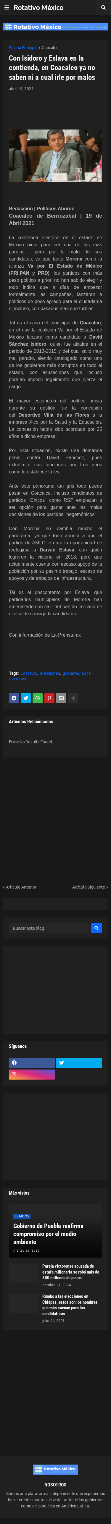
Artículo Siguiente (88, 887)
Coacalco (50, 48)
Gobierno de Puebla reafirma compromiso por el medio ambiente (48, 1234)
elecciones (50, 673)
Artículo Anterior (21, 887)
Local (87, 673)
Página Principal (23, 48)
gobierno (71, 673)
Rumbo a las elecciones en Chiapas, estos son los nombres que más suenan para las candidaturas (70, 1305)
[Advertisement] (43, 113)
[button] (7, 8)
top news (17, 679)
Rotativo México (38, 7)
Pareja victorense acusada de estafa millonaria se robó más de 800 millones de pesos (70, 1271)
